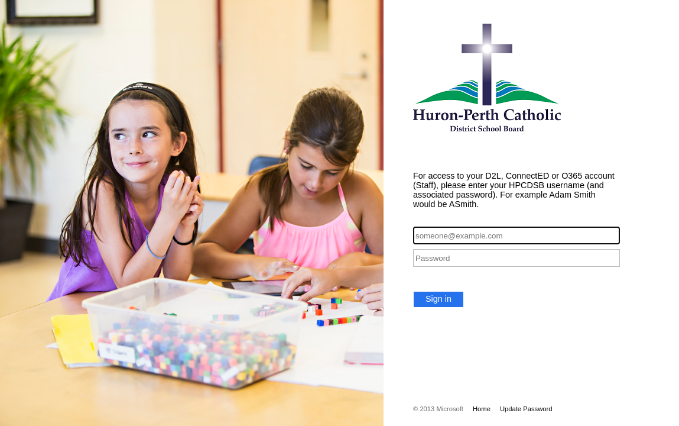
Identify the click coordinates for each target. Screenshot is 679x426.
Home (481, 408)
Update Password (526, 408)
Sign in (438, 299)
